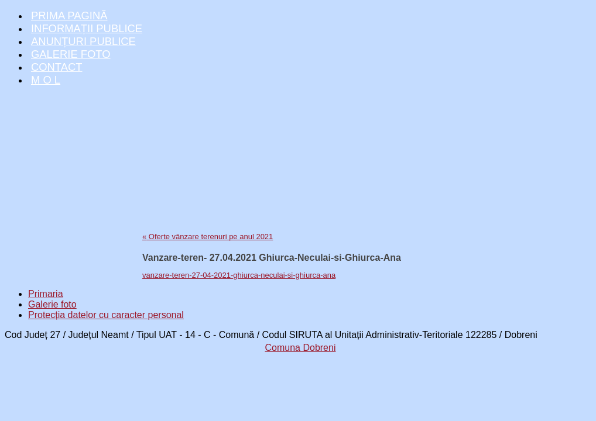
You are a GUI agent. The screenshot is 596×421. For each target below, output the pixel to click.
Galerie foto (71, 54)
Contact (57, 67)
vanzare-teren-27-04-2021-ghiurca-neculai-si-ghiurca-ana (238, 275)
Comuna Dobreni (300, 348)
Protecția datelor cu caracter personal (106, 315)
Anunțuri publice (83, 41)
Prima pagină (69, 15)
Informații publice (86, 28)
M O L (45, 80)
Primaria (45, 294)
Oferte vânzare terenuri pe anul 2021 (207, 236)
